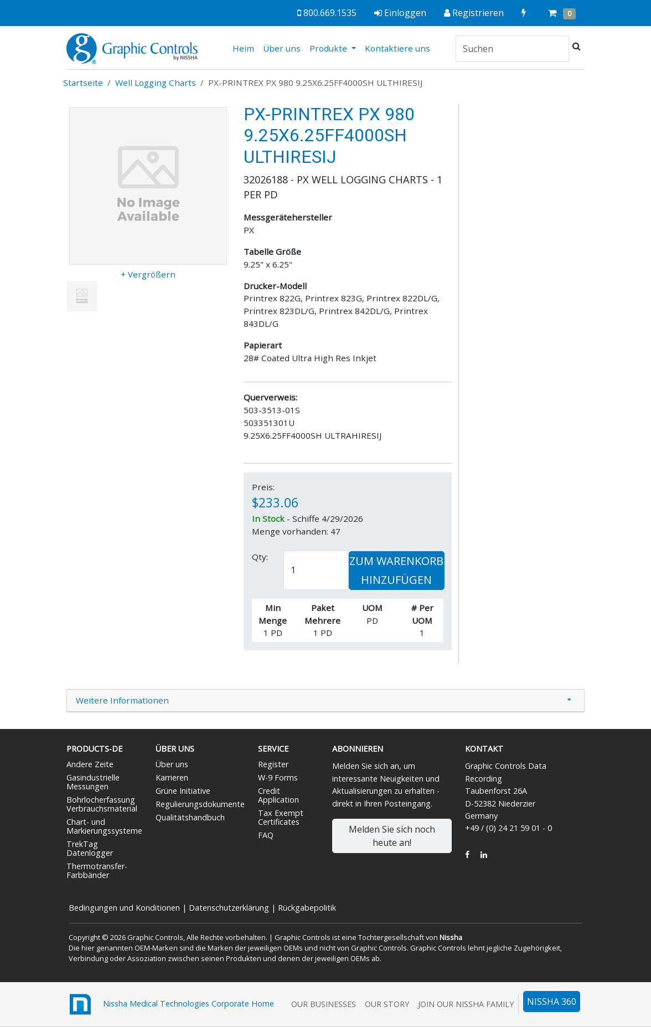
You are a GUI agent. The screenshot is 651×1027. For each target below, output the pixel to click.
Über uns (282, 48)
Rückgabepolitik (307, 907)
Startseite (83, 82)
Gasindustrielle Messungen (93, 782)
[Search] (512, 48)
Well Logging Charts (155, 82)
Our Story (387, 1004)
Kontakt (484, 748)
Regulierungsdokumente (200, 804)
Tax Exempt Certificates (280, 817)
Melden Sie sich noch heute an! (392, 836)
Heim (245, 48)
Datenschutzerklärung (229, 907)
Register (273, 764)
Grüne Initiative (183, 790)
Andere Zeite (89, 764)
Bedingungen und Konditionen (124, 907)
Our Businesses (323, 1004)
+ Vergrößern (148, 274)
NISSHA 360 (551, 1001)
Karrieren (172, 777)
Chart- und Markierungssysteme (104, 826)
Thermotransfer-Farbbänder (96, 870)
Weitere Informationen (122, 700)
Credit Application (278, 795)
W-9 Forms (278, 777)
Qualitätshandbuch (190, 817)
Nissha (451, 937)
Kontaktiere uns (397, 48)
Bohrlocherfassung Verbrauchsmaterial (101, 804)
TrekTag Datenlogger (89, 848)
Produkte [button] (329, 48)
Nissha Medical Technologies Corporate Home (170, 1004)
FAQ (265, 835)
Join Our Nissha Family (466, 1004)
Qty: (260, 556)
